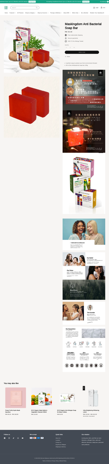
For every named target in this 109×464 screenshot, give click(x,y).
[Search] (36, 7)
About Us (58, 438)
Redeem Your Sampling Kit (97, 12)
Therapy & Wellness (55, 12)
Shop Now (34, 1)
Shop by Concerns (42, 12)
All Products (20, 12)
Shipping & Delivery (61, 446)
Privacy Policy (55, 460)
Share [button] (67, 56)
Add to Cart (82, 52)
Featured (12, 12)
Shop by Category (30, 12)
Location (58, 440)
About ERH (66, 12)
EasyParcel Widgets (61, 444)
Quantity (67, 45)
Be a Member (84, 12)
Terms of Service (47, 460)
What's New (75, 12)
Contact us (58, 442)
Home (6, 12)
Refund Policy (63, 460)
